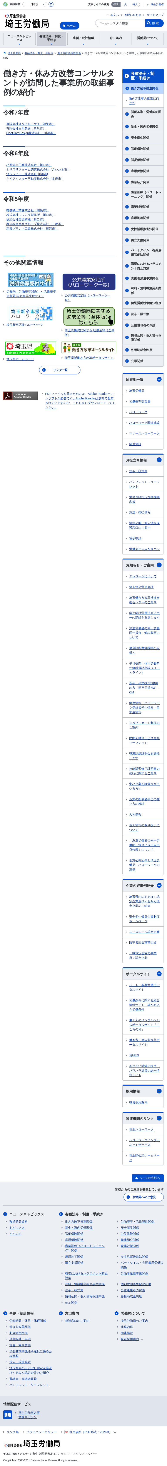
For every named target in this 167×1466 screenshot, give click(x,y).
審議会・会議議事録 (23, 1378)
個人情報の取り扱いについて (144, 827)
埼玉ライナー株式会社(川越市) (27, 174)
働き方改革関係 (20, 1327)
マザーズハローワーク (144, 433)
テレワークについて (143, 576)
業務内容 (127, 1327)
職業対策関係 (140, 207)
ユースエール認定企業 (144, 932)
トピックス (17, 1227)
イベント (15, 1233)
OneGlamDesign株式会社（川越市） (31, 133)
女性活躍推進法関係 (144, 229)
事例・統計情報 (21, 1313)
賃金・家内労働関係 (144, 126)
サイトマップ (155, 15)
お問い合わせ (132, 15)
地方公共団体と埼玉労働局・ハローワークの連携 (144, 865)
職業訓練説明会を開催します (144, 756)
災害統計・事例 (20, 1339)
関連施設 (135, 444)
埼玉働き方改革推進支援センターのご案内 (144, 600)
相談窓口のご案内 (77, 1320)
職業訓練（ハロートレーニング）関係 (146, 194)
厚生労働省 (157, 4)
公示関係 (137, 361)
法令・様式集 (140, 314)
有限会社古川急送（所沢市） (26, 128)
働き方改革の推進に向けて (144, 101)
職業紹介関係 (140, 182)
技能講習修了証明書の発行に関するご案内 (144, 771)
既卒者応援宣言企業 (143, 942)
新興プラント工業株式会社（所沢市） (32, 228)
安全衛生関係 (140, 137)
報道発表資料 (18, 1221)
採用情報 (144, 1091)
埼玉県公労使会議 (141, 587)
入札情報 (135, 814)
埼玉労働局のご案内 (134, 1320)
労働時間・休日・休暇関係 (27, 1320)
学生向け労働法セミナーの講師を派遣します (144, 615)
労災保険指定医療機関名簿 (144, 499)
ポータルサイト (144, 973)
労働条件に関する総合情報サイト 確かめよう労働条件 (144, 1005)
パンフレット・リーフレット (144, 484)
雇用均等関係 (140, 218)
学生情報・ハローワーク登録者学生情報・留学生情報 (144, 707)
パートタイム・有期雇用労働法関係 (146, 252)
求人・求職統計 (20, 1362)
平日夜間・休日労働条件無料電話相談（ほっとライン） (144, 668)
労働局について (133, 1313)
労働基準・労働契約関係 (146, 114)
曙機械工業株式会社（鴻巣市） (27, 210)
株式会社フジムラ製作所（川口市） (30, 215)
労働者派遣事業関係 (144, 278)
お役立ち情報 (144, 459)
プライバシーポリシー (41, 1432)
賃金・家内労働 (20, 1345)
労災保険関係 (140, 160)
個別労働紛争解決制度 (146, 303)
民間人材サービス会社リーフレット (144, 740)
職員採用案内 (138, 1102)
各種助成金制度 (141, 350)
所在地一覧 (144, 379)
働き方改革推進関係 (144, 88)
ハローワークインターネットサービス (144, 1142)
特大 (135, 4)
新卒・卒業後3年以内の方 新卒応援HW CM (144, 687)
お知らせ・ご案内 (144, 565)
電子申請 (135, 538)
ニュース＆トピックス (26, 1214)
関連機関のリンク (144, 1118)
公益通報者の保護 (143, 325)
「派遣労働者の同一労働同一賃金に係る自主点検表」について (144, 845)
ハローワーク (138, 412)
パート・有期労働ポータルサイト (144, 987)
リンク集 (13, 1432)
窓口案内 (72, 1313)
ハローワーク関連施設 (144, 422)
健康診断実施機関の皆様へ (144, 650)
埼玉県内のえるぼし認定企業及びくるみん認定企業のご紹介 (144, 901)
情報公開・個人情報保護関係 (146, 338)
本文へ (114, 15)
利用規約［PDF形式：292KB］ (90, 1432)
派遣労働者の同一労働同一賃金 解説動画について (144, 632)
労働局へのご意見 (144, 1197)
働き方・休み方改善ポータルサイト (144, 1042)
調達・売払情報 (139, 512)
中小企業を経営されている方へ (144, 786)
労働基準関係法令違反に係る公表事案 (30, 1354)
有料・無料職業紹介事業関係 (85, 1284)
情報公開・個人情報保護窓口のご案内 (144, 525)
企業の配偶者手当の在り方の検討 (144, 801)
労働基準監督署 (139, 401)
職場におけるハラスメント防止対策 (146, 266)
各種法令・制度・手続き (142, 75)
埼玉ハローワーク (141, 1129)
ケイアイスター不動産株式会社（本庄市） (35, 178)
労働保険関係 (140, 149)
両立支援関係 (140, 240)
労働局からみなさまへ (144, 549)
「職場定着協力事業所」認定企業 (143, 955)
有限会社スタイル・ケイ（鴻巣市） (30, 124)
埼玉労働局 (136, 390)
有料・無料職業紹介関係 (146, 291)
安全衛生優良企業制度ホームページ (144, 919)
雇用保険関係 (140, 171)
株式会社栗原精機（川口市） (26, 219)
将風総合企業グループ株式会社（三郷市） (35, 224)
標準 (116, 4)
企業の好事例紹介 (144, 885)
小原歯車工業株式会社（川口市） (29, 165)
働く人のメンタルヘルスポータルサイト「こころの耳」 (144, 1024)
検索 (155, 23)
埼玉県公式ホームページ (144, 1158)
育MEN (134, 1055)
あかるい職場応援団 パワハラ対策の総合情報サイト (144, 1070)
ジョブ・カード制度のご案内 (144, 725)
